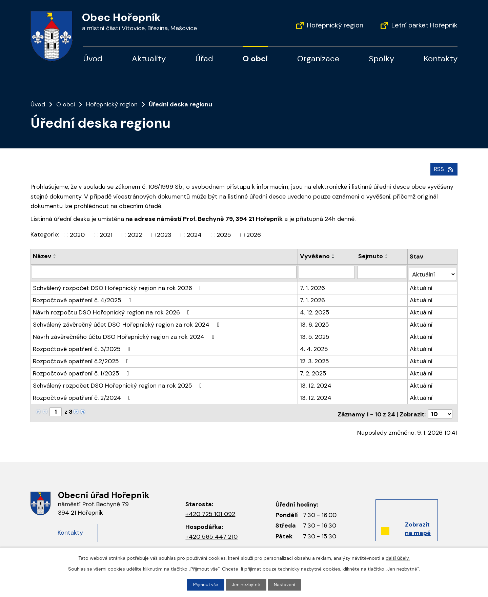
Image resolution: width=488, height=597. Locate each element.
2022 (135, 234)
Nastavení (286, 584)
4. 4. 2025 (314, 346)
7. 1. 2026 (312, 285)
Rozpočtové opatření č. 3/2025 (83, 346)
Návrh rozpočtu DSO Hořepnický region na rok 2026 (112, 309)
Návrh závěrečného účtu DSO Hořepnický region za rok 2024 (125, 333)
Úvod (92, 58)
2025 (224, 234)
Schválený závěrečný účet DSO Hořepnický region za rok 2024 (127, 321)
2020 (77, 234)
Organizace (318, 58)
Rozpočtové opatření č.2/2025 (82, 358)
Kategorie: (44, 234)
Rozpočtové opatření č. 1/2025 (82, 370)
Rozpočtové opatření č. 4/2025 (83, 297)
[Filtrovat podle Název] (164, 271)
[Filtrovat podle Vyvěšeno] (327, 271)
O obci (255, 58)
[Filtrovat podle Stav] (432, 271)
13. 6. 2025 (314, 321)
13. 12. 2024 (316, 382)
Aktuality (149, 58)
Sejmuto (371, 255)
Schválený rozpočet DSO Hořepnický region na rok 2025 (119, 382)
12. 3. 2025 (314, 358)
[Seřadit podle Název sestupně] (55, 256)
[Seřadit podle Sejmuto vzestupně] (387, 254)
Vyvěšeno (315, 255)
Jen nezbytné (247, 584)
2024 (194, 234)
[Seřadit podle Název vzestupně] (55, 254)
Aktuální (421, 285)
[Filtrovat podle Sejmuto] (382, 271)
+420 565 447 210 (211, 531)
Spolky (381, 58)
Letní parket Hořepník (424, 25)
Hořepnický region (335, 25)
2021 (106, 234)
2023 (164, 234)
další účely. (398, 557)
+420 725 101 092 (210, 509)
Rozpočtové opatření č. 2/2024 (83, 394)
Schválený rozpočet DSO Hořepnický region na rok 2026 (119, 285)
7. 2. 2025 (313, 370)
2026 (253, 234)
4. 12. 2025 (315, 309)
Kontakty (441, 58)
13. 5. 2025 (315, 333)
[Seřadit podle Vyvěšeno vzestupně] (334, 254)
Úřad (204, 58)
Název (42, 255)
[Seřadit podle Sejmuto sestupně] (387, 256)
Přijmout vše (205, 584)
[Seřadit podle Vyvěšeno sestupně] (334, 256)
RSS (443, 168)
